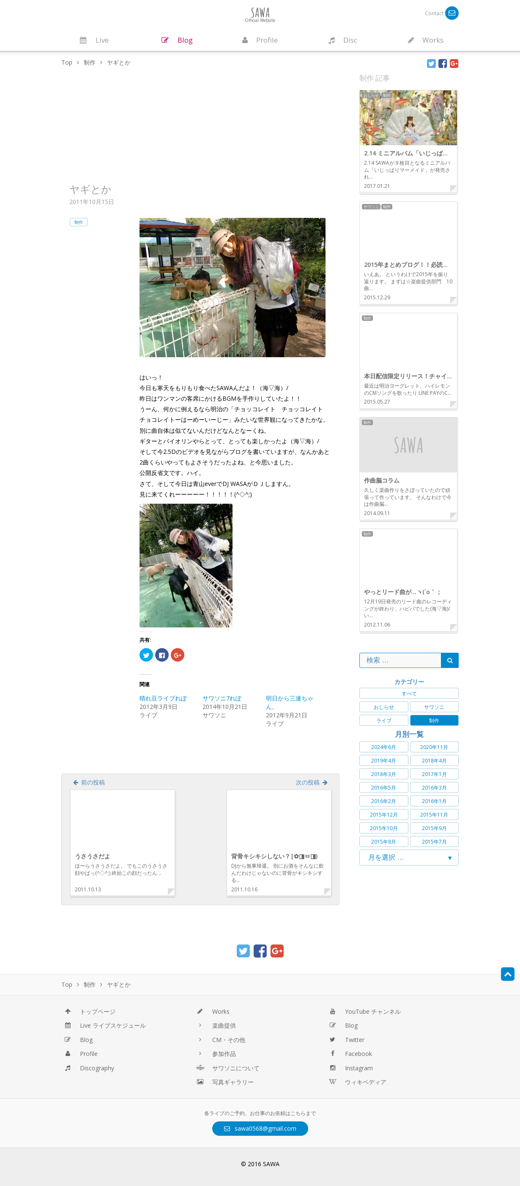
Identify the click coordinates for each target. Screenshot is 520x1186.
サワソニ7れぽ (222, 698)
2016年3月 (434, 787)
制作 (78, 222)
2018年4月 (434, 760)
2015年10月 (384, 828)
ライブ (383, 720)
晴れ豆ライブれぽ (163, 698)
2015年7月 (434, 841)
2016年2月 (383, 801)
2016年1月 (434, 801)
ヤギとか (90, 189)
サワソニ (434, 707)
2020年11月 (434, 747)
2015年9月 (434, 828)
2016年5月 (383, 787)
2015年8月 (383, 841)
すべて (409, 693)
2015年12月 (384, 814)
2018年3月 (383, 774)
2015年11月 (434, 814)
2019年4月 (383, 760)
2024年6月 (383, 747)
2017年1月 (434, 774)
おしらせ (384, 707)
